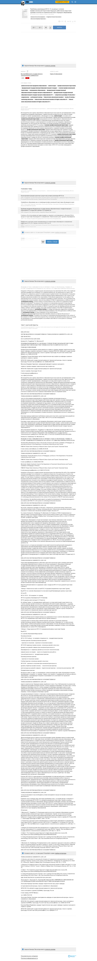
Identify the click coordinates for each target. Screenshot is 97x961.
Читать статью (52, 241)
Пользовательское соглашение (29, 956)
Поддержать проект (62, 2)
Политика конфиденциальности (29, 958)
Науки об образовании (56, 74)
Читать (59, 27)
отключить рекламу (50, 65)
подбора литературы (60, 853)
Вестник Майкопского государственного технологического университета (32, 74)
